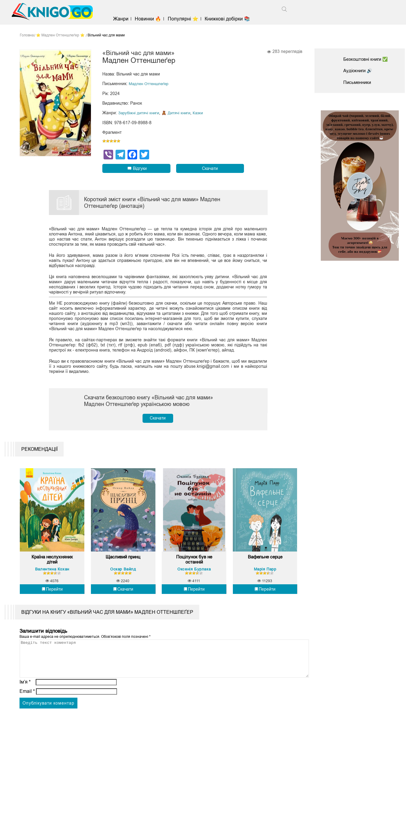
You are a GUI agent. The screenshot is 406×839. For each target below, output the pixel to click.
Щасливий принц (123, 574)
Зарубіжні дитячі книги (140, 113)
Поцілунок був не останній (194, 577)
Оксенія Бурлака (194, 586)
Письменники (358, 82)
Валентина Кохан (52, 586)
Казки (202, 113)
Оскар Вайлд (123, 586)
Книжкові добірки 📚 (232, 18)
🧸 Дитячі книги (179, 113)
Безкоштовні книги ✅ (367, 59)
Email (27, 715)
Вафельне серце (265, 574)
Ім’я (25, 706)
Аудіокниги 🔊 (358, 70)
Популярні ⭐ (188, 18)
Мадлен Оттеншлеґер (150, 84)
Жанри (125, 18)
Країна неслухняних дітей (52, 577)
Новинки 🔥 (153, 18)
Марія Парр (265, 586)
